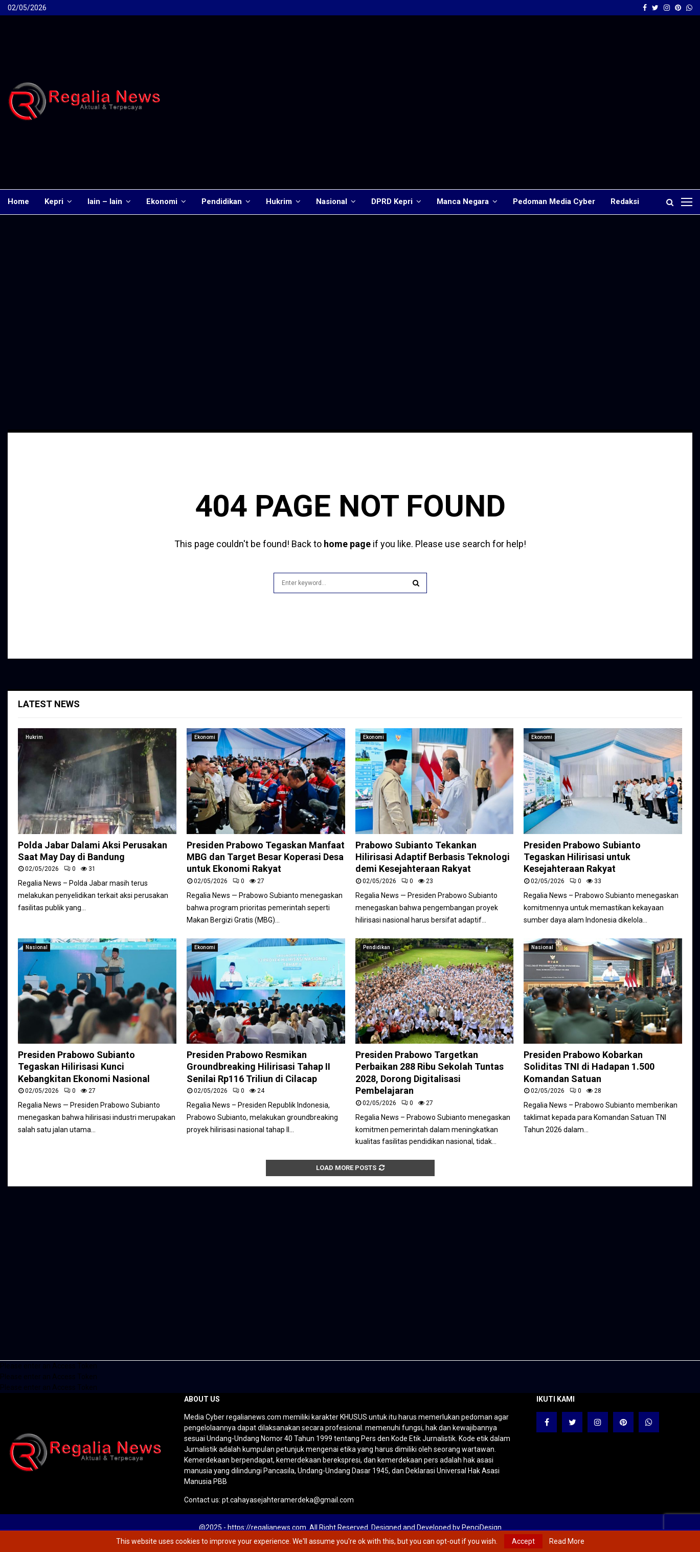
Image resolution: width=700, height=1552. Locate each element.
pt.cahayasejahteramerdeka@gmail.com (288, 1500)
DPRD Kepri (392, 201)
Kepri (53, 201)
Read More (566, 1541)
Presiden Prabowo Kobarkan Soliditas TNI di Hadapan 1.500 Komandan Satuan (589, 1066)
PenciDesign (482, 1527)
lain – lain (104, 201)
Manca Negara (463, 201)
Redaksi (625, 201)
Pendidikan (221, 201)
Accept (523, 1541)
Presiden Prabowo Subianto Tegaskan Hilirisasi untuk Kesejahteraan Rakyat (582, 857)
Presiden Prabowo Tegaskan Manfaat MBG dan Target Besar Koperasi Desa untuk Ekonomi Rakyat (266, 857)
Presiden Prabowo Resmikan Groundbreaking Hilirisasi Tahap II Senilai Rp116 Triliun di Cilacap (258, 1066)
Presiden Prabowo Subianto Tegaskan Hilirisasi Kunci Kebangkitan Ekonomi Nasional (84, 1066)
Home (18, 201)
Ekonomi (161, 201)
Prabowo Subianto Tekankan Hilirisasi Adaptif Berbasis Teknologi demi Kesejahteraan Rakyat (432, 857)
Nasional (331, 201)
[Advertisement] (506, 102)
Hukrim (279, 201)
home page (347, 543)
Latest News (49, 704)
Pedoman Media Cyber (554, 201)
